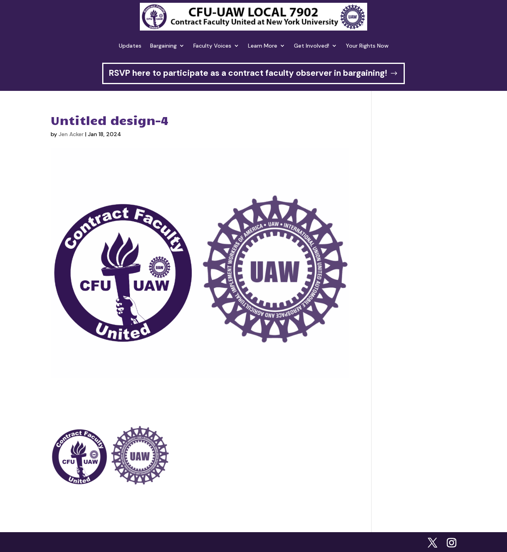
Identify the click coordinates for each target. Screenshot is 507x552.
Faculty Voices (212, 45)
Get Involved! (311, 45)
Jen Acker (71, 134)
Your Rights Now (367, 45)
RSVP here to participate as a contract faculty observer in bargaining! (248, 73)
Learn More (262, 45)
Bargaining (163, 45)
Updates (130, 45)
